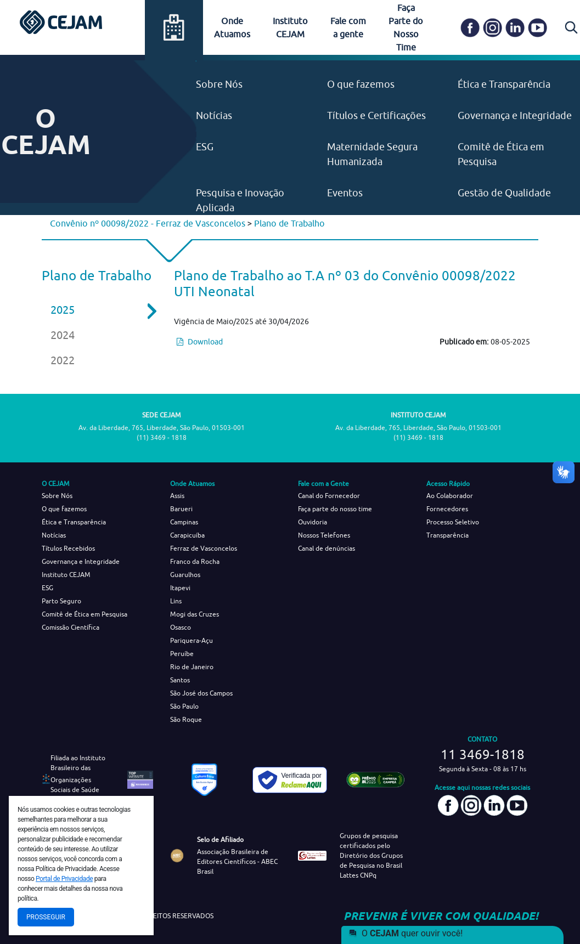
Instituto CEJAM (66, 574)
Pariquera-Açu (191, 640)
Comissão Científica (70, 627)
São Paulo (184, 706)
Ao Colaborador (449, 495)
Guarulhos (185, 574)
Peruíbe (182, 653)
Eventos (345, 193)
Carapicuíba (187, 535)
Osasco (180, 627)
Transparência (447, 535)
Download (200, 341)
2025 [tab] (95, 310)
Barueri (181, 509)
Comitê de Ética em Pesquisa (84, 614)
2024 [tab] (62, 335)
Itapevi (180, 588)
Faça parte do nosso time (335, 509)
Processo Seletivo (452, 522)
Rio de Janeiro (191, 667)
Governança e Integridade (515, 115)
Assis (177, 495)
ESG (204, 146)
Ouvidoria (312, 522)
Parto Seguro (61, 601)
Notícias (214, 115)
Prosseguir (45, 917)
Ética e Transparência (504, 84)
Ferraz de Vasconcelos (203, 548)
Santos (180, 680)
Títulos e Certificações (376, 115)
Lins (176, 601)
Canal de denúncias (326, 548)
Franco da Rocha (194, 561)
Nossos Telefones (324, 535)
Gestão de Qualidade (504, 193)
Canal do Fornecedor (329, 495)
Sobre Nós (219, 84)
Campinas (184, 522)
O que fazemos (361, 84)
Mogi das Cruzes (194, 614)
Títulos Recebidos (68, 548)
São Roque (186, 719)
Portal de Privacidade (64, 879)
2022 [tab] (62, 360)
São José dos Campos (201, 693)
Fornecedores (447, 509)
